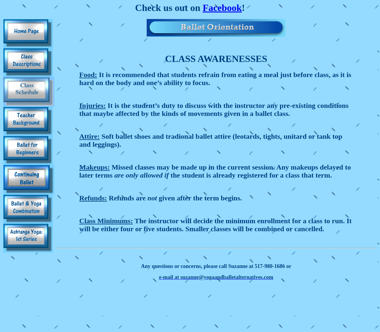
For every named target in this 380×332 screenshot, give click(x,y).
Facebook (222, 7)
